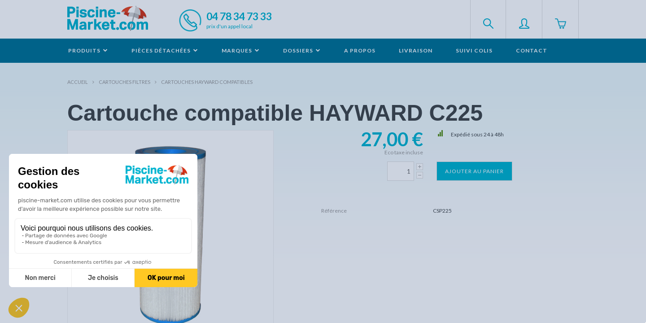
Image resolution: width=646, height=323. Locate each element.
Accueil (77, 82)
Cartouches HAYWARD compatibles (207, 82)
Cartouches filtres (124, 82)
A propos (359, 50)
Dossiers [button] (302, 50)
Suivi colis (474, 50)
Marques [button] (241, 50)
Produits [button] (88, 50)
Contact (531, 50)
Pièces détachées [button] (164, 50)
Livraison (415, 50)
